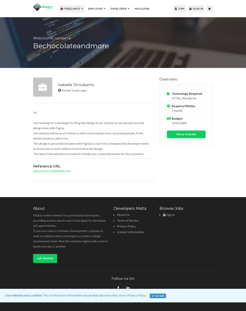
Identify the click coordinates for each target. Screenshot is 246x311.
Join (180, 8)
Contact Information (130, 232)
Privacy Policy (136, 295)
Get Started (45, 258)
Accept (158, 295)
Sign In (196, 8)
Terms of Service (128, 220)
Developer (118, 8)
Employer (95, 8)
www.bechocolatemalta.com (52, 171)
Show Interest (186, 134)
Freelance (70, 8)
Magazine (142, 8)
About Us (123, 214)
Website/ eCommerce (52, 38)
